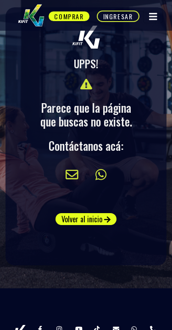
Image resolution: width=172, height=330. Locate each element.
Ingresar (118, 16)
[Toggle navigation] (153, 16)
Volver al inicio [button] (86, 219)
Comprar (68, 16)
